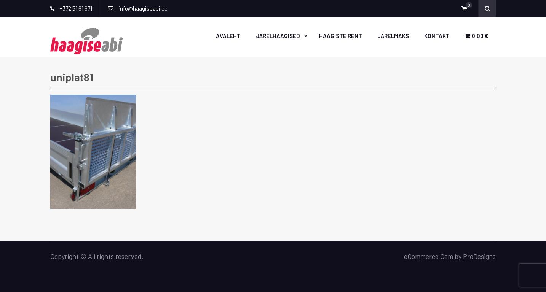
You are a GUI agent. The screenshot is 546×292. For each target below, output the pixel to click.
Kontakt (437, 35)
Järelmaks (393, 35)
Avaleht (228, 35)
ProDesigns (479, 256)
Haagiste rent (340, 35)
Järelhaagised (278, 35)
